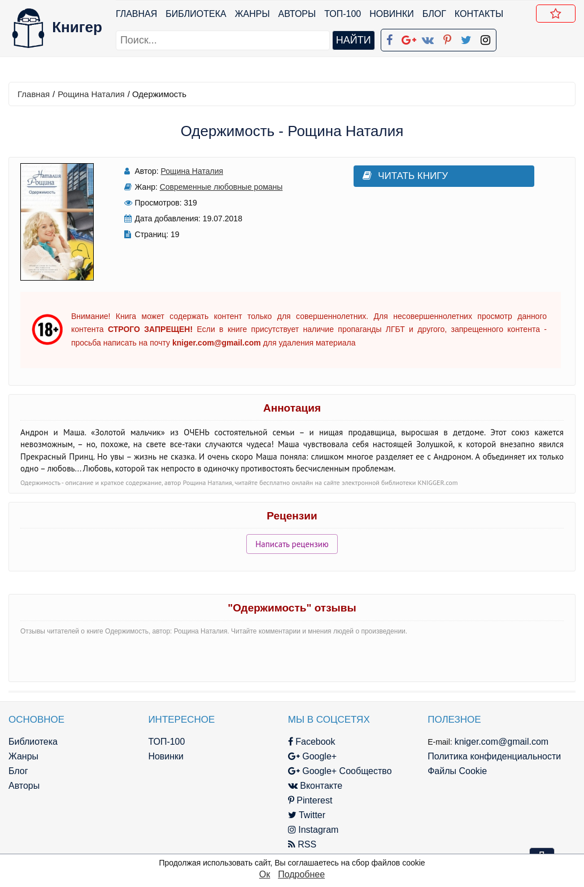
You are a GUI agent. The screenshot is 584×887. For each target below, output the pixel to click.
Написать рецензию (292, 544)
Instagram (310, 829)
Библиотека (195, 14)
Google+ (309, 756)
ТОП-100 (342, 14)
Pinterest (307, 800)
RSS (299, 844)
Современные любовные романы (219, 186)
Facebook (309, 741)
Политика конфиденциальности (490, 756)
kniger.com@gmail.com (497, 741)
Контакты (479, 14)
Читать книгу (401, 176)
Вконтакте (312, 785)
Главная (136, 14)
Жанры (252, 14)
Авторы (297, 14)
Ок (264, 874)
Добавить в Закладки (558, 15)
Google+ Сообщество (337, 771)
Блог (434, 14)
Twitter (303, 815)
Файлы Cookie (453, 771)
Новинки (391, 14)
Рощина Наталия (91, 94)
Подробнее (301, 874)
